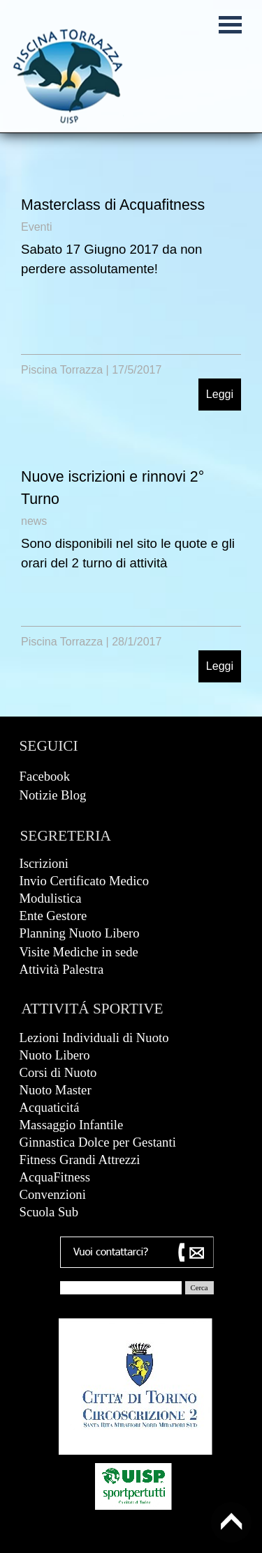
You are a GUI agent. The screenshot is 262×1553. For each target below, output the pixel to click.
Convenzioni (53, 1194)
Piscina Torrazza (62, 370)
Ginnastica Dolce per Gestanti (98, 1142)
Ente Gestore (53, 915)
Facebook (45, 776)
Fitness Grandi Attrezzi (80, 1159)
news (34, 521)
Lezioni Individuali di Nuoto (94, 1037)
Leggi (219, 394)
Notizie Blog (53, 795)
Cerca (199, 1288)
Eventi (36, 227)
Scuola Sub (49, 1211)
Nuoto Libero (55, 1055)
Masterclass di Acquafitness (113, 205)
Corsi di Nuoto (58, 1072)
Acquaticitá (50, 1107)
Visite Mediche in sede (79, 951)
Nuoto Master (56, 1089)
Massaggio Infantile (72, 1124)
